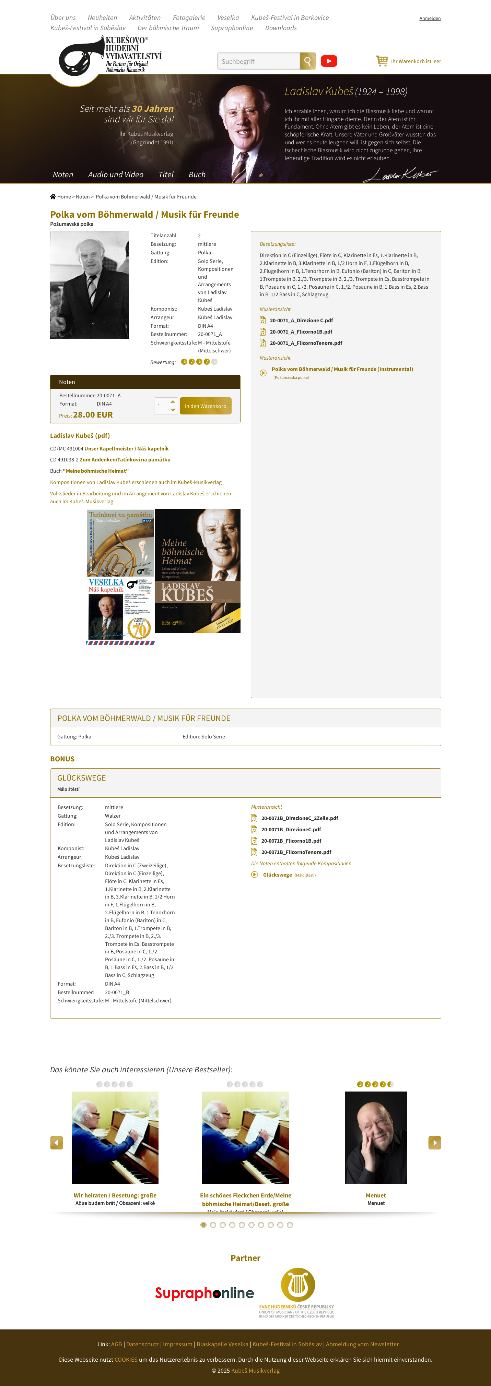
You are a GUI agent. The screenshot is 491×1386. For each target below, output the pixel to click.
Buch (197, 174)
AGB (116, 1344)
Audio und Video (116, 174)
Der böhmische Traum (168, 28)
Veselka (228, 18)
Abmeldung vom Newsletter (362, 1344)
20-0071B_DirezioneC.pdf (291, 829)
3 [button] (223, 1225)
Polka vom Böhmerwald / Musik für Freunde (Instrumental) (342, 372)
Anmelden (430, 18)
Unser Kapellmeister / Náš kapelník (126, 448)
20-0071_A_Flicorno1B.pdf (301, 331)
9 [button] (280, 1225)
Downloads (281, 28)
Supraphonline (232, 28)
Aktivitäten (145, 18)
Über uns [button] (63, 18)
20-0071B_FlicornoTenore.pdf (296, 851)
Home (64, 196)
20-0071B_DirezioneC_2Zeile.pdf (299, 818)
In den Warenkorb (205, 405)
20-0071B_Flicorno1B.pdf (291, 840)
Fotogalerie (189, 18)
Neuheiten (102, 18)
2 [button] (213, 1225)
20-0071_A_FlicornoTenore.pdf (306, 342)
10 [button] (290, 1225)
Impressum (177, 1344)
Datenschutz (142, 1344)
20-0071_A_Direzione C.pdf (301, 320)
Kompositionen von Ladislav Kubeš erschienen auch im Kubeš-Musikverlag (136, 482)
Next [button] (434, 1142)
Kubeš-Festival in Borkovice (290, 18)
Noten (63, 174)
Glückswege (289, 874)
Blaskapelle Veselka (222, 1344)
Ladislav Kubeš (72, 435)
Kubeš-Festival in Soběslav (88, 28)
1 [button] (203, 1225)
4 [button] (232, 1225)
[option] (115, 1143)
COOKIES (126, 1359)
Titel (166, 174)
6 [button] (251, 1225)
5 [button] (242, 1225)
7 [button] (261, 1225)
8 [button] (271, 1225)
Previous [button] (56, 1142)
